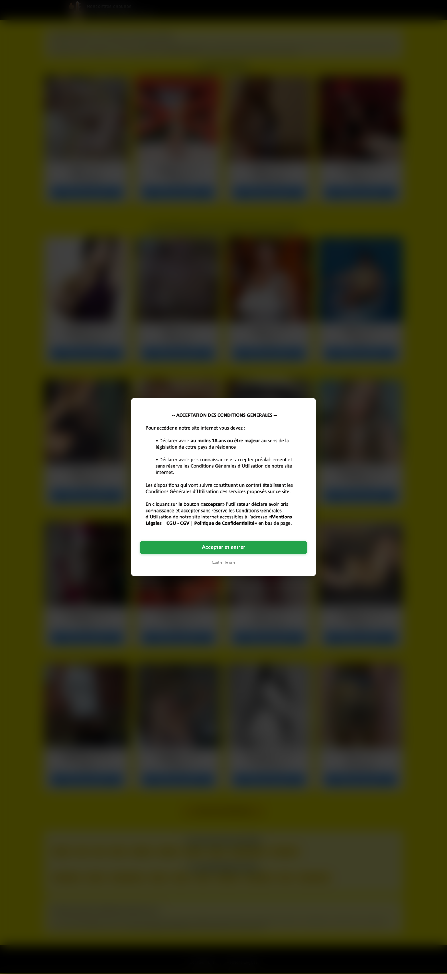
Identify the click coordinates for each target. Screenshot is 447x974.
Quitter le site (223, 562)
